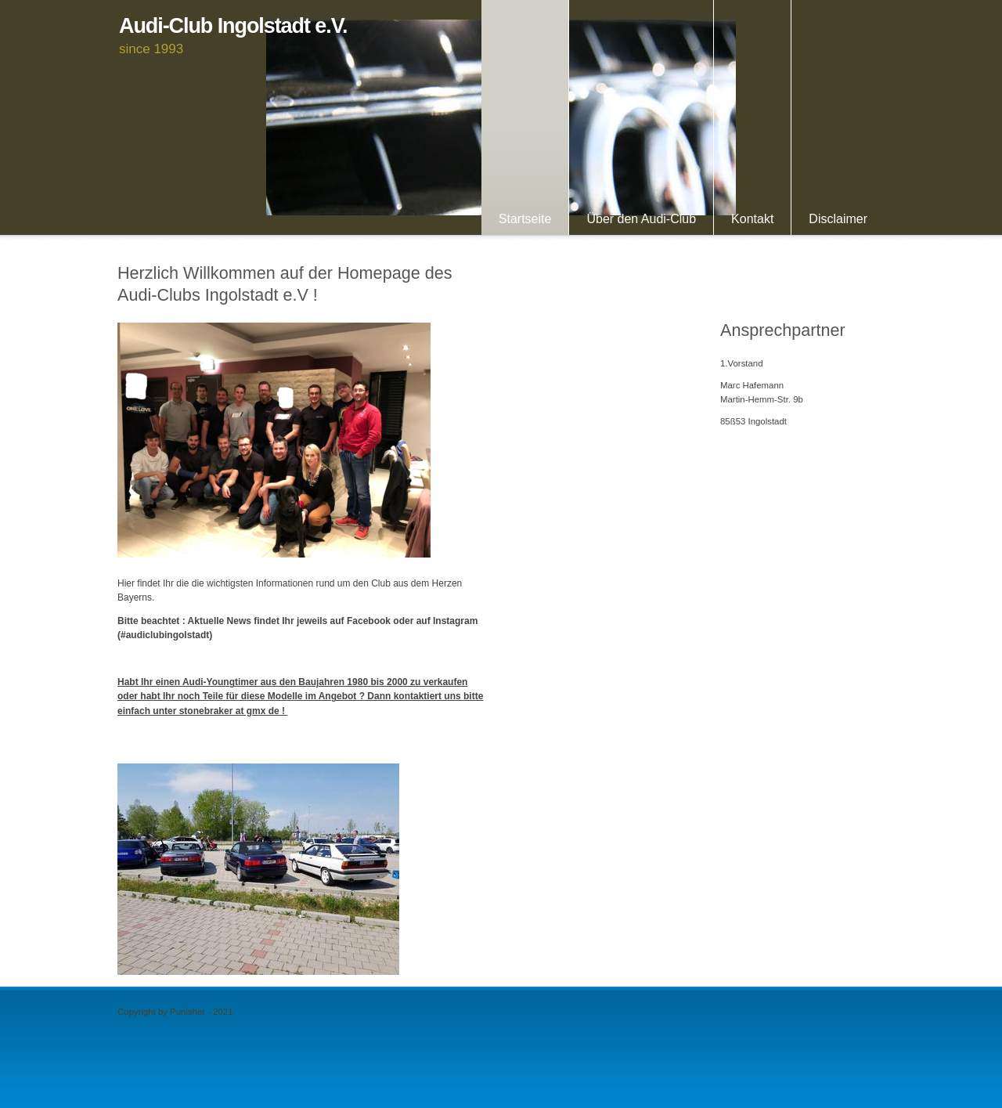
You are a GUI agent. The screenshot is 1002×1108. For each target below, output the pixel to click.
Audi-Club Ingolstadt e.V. (233, 26)
